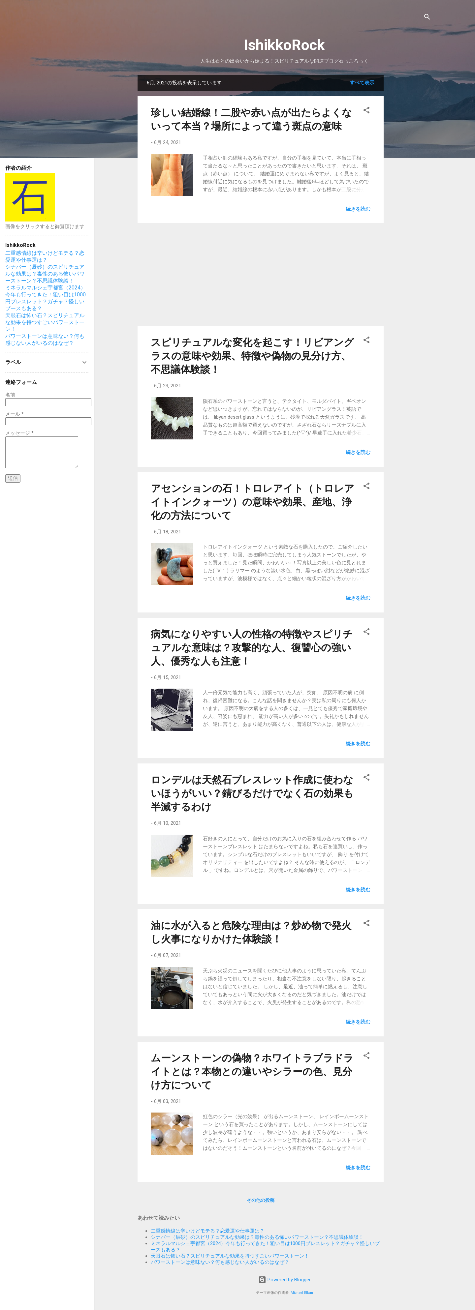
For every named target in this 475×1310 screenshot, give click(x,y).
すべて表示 (362, 83)
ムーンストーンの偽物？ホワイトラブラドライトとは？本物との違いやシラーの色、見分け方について (252, 1071)
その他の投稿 (260, 1200)
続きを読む (358, 209)
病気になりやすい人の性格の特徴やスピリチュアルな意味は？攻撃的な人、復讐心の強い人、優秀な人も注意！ (252, 647)
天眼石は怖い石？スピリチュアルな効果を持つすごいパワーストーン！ (230, 1256)
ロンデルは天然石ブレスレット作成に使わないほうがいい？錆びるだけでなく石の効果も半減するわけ (252, 793)
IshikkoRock (284, 45)
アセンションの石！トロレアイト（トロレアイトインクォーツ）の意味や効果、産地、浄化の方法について (252, 502)
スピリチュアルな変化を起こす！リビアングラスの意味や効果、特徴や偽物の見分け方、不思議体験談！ (252, 356)
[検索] (427, 18)
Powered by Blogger (284, 1280)
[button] (366, 111)
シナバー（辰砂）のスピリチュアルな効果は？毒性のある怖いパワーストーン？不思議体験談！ (257, 1237)
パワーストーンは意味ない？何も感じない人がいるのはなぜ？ (220, 1262)
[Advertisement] (410, 174)
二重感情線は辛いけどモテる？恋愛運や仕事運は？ (208, 1231)
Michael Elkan (302, 1293)
